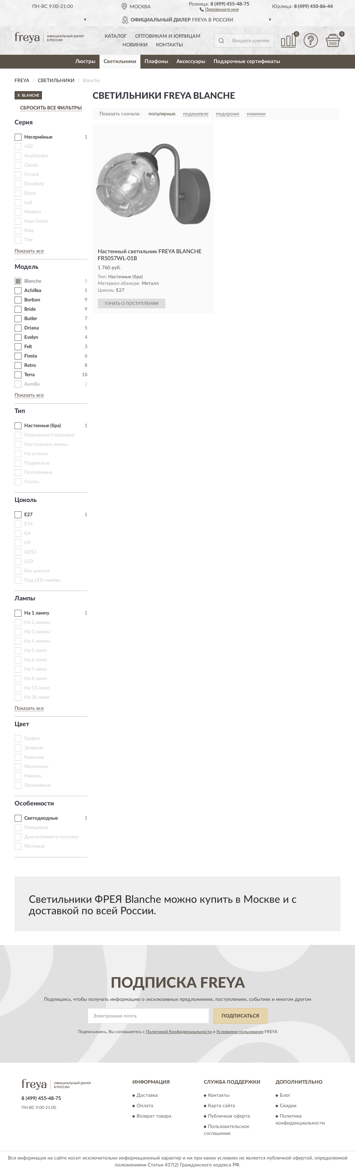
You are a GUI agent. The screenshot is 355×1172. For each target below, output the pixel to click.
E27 (28, 514)
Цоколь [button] (26, 500)
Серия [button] (24, 123)
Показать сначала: (119, 114)
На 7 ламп (35, 669)
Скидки (288, 1106)
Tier (28, 240)
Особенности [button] (34, 804)
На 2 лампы (37, 622)
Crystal (31, 174)
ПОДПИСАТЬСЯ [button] (240, 1016)
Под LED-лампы (42, 580)
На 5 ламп (35, 650)
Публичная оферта (229, 1116)
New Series (36, 221)
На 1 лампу (36, 613)
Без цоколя (37, 571)
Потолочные (38, 472)
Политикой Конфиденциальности (179, 1032)
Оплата (145, 1106)
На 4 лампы (37, 641)
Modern (32, 212)
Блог (285, 1095)
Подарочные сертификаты (247, 61)
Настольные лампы (46, 444)
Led (28, 202)
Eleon (30, 193)
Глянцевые (36, 827)
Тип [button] (20, 411)
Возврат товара (154, 1116)
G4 (27, 533)
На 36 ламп (37, 697)
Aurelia (32, 384)
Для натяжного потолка (51, 837)
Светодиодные (41, 818)
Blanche (32, 281)
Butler (30, 318)
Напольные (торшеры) (49, 435)
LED (28, 561)
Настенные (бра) (42, 425)
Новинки (135, 45)
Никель (32, 776)
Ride (29, 230)
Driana (31, 328)
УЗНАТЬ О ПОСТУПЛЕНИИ (131, 303)
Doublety (34, 184)
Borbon (32, 300)
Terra (29, 374)
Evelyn (31, 337)
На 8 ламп (35, 678)
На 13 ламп (37, 688)
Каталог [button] (116, 36)
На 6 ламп (35, 660)
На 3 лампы (37, 631)
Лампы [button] (25, 599)
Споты (31, 481)
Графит (32, 738)
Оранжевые (37, 785)
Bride (30, 309)
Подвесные (37, 463)
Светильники (120, 61)
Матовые (34, 846)
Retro (30, 365)
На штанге (36, 453)
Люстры (85, 61)
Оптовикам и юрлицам (167, 36)
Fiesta (30, 356)
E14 (28, 524)
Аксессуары (190, 61)
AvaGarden (36, 155)
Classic (31, 165)
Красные (34, 757)
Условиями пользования (239, 1032)
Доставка (147, 1095)
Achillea (32, 290)
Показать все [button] (29, 251)
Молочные (36, 766)
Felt (28, 346)
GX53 (30, 552)
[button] (219, 9)
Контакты (169, 45)
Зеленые (33, 748)
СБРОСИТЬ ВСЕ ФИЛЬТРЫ (51, 108)
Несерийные (38, 137)
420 (28, 146)
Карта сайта (221, 1106)
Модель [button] (26, 267)
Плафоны (156, 61)
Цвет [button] (22, 724)
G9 (27, 542)
